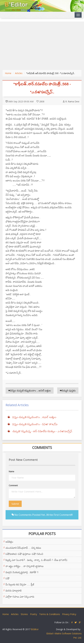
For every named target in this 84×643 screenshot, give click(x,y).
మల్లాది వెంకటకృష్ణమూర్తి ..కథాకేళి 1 (22, 572)
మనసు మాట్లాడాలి (14, 590)
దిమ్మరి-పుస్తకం (68, 390)
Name (11, 471)
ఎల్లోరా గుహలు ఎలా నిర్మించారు (20, 596)
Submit (15, 503)
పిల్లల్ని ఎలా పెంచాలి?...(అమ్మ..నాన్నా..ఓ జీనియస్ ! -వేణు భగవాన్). (37, 560)
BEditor (35, 629)
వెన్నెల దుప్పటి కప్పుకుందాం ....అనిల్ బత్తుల (29, 390)
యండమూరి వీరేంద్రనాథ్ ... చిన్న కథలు (23, 547)
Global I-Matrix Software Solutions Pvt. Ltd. (64, 635)
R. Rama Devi (72, 101)
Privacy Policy (69, 614)
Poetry (33, 614)
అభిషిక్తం (9, 541)
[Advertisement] (42, 45)
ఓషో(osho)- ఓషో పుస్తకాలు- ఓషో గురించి (24, 553)
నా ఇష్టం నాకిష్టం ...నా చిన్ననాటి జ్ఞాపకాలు (25, 566)
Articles (18, 73)
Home (8, 73)
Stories (24, 614)
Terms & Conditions (49, 614)
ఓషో (8, 578)
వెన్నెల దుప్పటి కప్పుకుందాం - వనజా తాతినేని (35, 424)
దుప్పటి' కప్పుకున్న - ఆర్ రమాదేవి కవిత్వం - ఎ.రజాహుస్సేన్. (42, 432)
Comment (13, 485)
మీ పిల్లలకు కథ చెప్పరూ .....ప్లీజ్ (20, 584)
